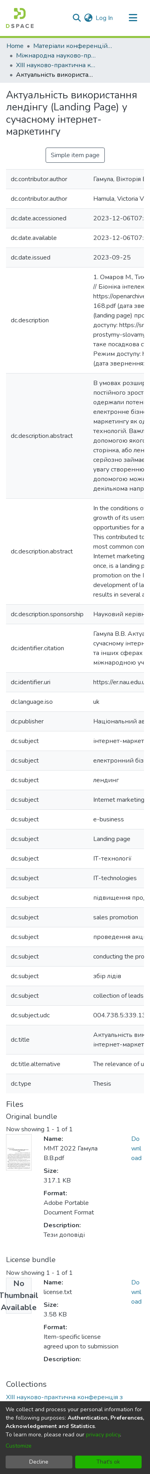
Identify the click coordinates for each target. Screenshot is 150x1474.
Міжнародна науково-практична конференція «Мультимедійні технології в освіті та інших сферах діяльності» (56, 55)
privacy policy (103, 1434)
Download (136, 1148)
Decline (38, 1462)
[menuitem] (88, 18)
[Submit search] (77, 18)
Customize (19, 1446)
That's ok (108, 1462)
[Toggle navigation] (133, 18)
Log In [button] (105, 18)
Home (15, 46)
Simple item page (75, 155)
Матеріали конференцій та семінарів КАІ (73, 46)
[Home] (20, 18)
